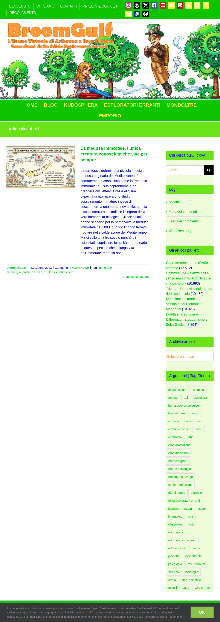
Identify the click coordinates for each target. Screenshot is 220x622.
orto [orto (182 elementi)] (192, 524)
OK (202, 612)
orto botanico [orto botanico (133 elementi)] (177, 532)
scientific (25, 272)
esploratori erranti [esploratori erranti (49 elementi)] (180, 484)
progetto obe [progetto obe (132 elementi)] (194, 556)
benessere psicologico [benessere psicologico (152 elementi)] (183, 405)
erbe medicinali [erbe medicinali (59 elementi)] (178, 453)
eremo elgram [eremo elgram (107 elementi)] (177, 461)
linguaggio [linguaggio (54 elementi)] (175, 516)
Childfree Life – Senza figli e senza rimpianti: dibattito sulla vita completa (188, 278)
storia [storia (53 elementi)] (172, 580)
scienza (37, 272)
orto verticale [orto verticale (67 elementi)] (177, 548)
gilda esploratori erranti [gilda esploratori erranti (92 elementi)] (184, 500)
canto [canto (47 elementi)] (194, 413)
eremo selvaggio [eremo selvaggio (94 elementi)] (179, 469)
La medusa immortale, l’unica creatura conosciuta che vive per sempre (114, 154)
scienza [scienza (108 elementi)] (173, 572)
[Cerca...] (185, 170)
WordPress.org (179, 231)
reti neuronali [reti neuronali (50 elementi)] (197, 564)
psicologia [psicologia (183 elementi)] (175, 564)
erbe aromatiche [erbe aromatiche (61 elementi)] (179, 445)
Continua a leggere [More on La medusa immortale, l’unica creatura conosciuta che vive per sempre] (136, 276)
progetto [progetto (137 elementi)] (174, 556)
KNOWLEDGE (79, 267)
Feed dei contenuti (182, 211)
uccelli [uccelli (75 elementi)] (172, 587)
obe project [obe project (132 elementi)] (175, 524)
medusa (11, 272)
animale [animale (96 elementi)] (198, 389)
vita (71, 272)
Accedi (173, 202)
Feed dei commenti (183, 221)
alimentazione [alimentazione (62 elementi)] (177, 389)
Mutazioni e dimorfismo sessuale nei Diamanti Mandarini (183, 304)
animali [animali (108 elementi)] (173, 397)
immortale (105, 267)
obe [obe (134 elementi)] (190, 516)
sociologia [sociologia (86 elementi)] (191, 572)
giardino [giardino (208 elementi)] (196, 492)
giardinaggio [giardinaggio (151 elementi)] (176, 492)
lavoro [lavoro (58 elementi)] (201, 508)
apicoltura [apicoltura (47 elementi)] (200, 397)
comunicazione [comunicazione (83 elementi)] (178, 429)
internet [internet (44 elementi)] (173, 508)
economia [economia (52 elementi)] (175, 437)
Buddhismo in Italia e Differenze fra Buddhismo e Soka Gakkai (187, 319)
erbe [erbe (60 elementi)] (190, 437)
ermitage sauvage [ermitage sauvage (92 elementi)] (180, 477)
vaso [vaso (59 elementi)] (186, 587)
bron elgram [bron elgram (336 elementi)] (176, 413)
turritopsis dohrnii (55, 272)
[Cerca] (209, 170)
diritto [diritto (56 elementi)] (198, 429)
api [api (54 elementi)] (186, 397)
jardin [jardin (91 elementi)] (188, 508)
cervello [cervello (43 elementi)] (173, 421)
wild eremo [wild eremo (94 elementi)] (202, 587)
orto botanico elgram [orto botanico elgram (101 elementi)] (182, 540)
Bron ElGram (19, 267)
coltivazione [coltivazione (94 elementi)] (193, 421)
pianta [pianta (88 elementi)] (196, 548)
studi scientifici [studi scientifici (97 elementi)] (192, 580)
